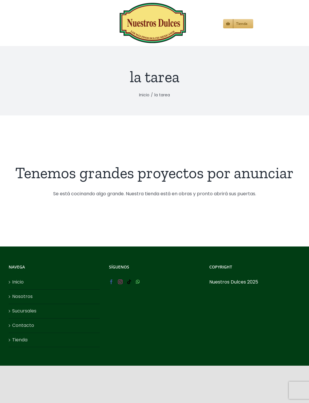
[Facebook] (111, 301)
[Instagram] (120, 301)
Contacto (23, 345)
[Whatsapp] (138, 301)
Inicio (18, 302)
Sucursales (24, 330)
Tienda (19, 359)
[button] (262, 23)
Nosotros (22, 316)
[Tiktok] (129, 301)
